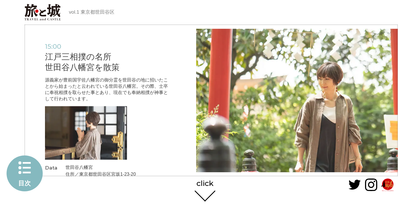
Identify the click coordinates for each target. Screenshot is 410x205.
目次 (24, 183)
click (205, 181)
